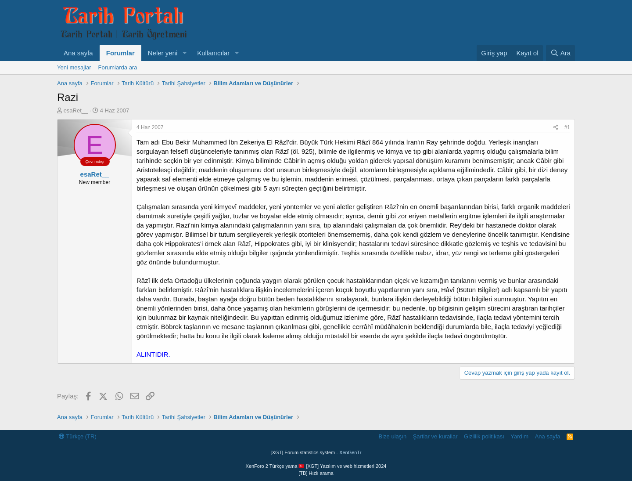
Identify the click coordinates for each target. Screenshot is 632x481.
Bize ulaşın (393, 436)
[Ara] (560, 53)
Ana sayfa (78, 53)
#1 (567, 127)
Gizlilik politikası (484, 436)
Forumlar (120, 53)
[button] (184, 53)
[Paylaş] (555, 128)
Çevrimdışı (94, 161)
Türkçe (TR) (78, 436)
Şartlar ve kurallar (435, 436)
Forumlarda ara (117, 67)
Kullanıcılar (213, 53)
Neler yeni (163, 53)
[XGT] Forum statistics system (316, 452)
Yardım (519, 436)
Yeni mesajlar (74, 67)
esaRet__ (76, 110)
